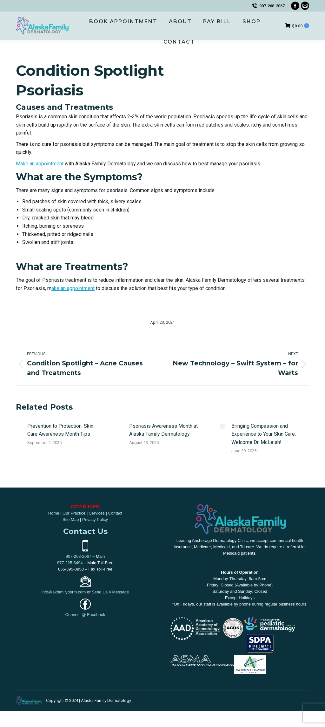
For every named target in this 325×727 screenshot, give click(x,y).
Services (97, 513)
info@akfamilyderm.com (64, 592)
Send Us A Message (110, 592)
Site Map (71, 519)
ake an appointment (73, 288)
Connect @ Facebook (85, 614)
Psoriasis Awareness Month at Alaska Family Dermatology (163, 430)
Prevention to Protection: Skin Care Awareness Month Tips (60, 430)
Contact (115, 513)
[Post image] (18, 426)
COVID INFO (85, 506)
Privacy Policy (95, 519)
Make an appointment (39, 164)
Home (53, 513)
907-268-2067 (272, 5)
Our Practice (74, 513)
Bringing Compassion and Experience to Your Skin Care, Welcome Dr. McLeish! (263, 434)
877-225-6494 (70, 562)
